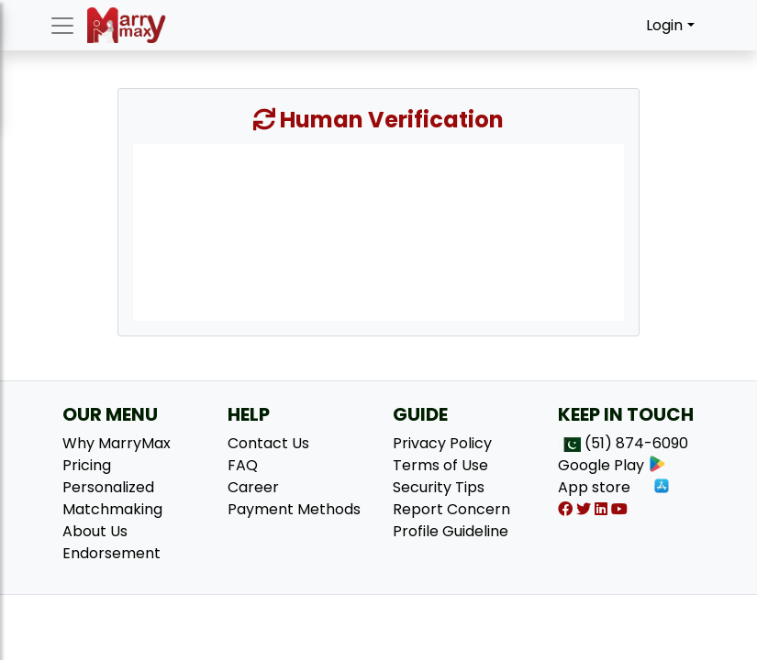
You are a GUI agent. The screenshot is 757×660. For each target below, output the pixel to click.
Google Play (612, 465)
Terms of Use (440, 465)
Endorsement (111, 553)
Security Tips (438, 487)
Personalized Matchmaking (112, 498)
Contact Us (268, 443)
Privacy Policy (442, 443)
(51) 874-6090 (636, 443)
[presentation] (378, 231)
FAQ (243, 465)
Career (253, 487)
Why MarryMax (116, 443)
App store (614, 487)
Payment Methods (294, 509)
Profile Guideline (450, 531)
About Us (95, 531)
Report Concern (451, 509)
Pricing (86, 465)
